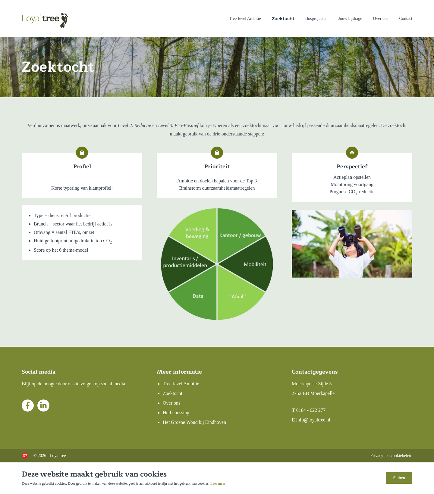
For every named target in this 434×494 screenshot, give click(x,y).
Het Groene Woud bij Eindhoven (194, 422)
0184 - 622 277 (311, 410)
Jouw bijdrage (350, 18)
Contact (405, 18)
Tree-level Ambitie (245, 18)
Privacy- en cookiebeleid (391, 455)
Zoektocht (283, 18)
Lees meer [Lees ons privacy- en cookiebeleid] (217, 483)
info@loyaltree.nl (313, 419)
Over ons (380, 18)
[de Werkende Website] (25, 455)
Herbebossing (176, 412)
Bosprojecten (316, 18)
